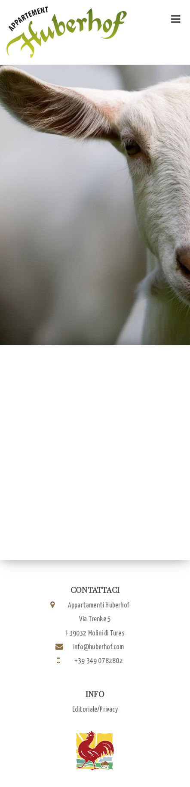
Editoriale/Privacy (95, 709)
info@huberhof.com (98, 647)
